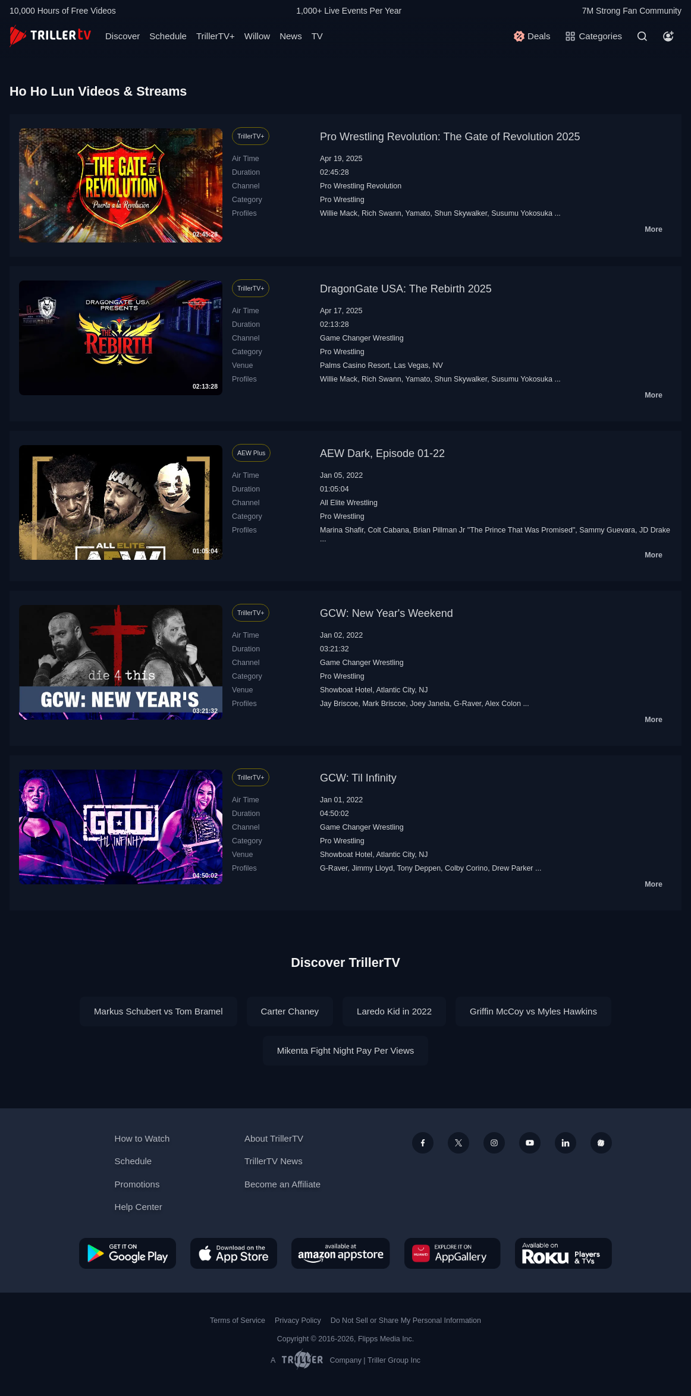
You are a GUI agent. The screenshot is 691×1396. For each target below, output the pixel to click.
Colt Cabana (388, 530)
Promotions (137, 1184)
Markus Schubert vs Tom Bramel (158, 1011)
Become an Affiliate (282, 1184)
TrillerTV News (273, 1161)
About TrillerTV (273, 1138)
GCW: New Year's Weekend (386, 613)
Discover (122, 36)
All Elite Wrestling (349, 503)
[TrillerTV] (50, 36)
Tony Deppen (419, 868)
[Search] (642, 36)
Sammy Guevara (607, 530)
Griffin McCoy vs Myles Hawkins (533, 1011)
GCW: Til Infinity (358, 778)
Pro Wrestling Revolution (360, 186)
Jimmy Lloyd (371, 868)
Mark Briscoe (384, 703)
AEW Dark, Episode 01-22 (382, 453)
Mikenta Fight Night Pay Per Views (345, 1050)
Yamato (417, 213)
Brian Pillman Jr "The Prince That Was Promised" (494, 530)
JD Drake (654, 530)
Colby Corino (466, 868)
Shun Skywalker (460, 213)
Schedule (168, 36)
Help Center (138, 1207)
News (290, 36)
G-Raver (467, 703)
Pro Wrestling (342, 200)
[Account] (668, 36)
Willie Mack (338, 213)
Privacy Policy (298, 1320)
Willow (257, 36)
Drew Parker (512, 868)
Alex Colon (503, 703)
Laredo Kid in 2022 (394, 1011)
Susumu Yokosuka (521, 213)
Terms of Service (237, 1320)
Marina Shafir (342, 530)
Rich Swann (381, 213)
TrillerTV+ (215, 36)
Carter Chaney (290, 1011)
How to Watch (142, 1138)
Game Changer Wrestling (362, 338)
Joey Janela (430, 703)
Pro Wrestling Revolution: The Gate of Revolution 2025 (450, 137)
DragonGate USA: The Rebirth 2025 (406, 289)
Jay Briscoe (339, 703)
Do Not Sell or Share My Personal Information (406, 1320)
